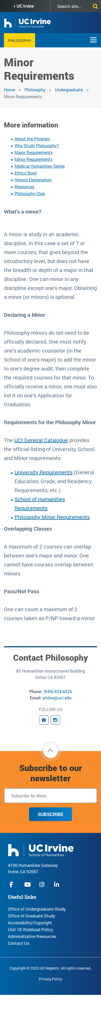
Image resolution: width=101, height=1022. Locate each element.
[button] (50, 750)
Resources (24, 186)
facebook (12, 884)
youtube (27, 884)
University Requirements (44, 472)
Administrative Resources (32, 936)
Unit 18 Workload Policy (30, 929)
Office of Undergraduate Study (37, 909)
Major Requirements (33, 152)
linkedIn (57, 884)
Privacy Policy (50, 978)
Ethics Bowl (26, 173)
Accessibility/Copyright (30, 922)
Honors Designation (33, 179)
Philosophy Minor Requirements (52, 517)
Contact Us (18, 943)
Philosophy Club (30, 193)
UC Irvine (25, 6)
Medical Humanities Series (40, 166)
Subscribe (50, 814)
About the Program (32, 138)
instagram (42, 884)
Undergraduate (69, 89)
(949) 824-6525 (58, 691)
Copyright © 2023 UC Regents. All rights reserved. (51, 968)
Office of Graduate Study (31, 916)
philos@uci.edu (57, 697)
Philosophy (19, 40)
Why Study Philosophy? (37, 145)
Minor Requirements (33, 159)
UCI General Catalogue (41, 440)
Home (9, 89)
